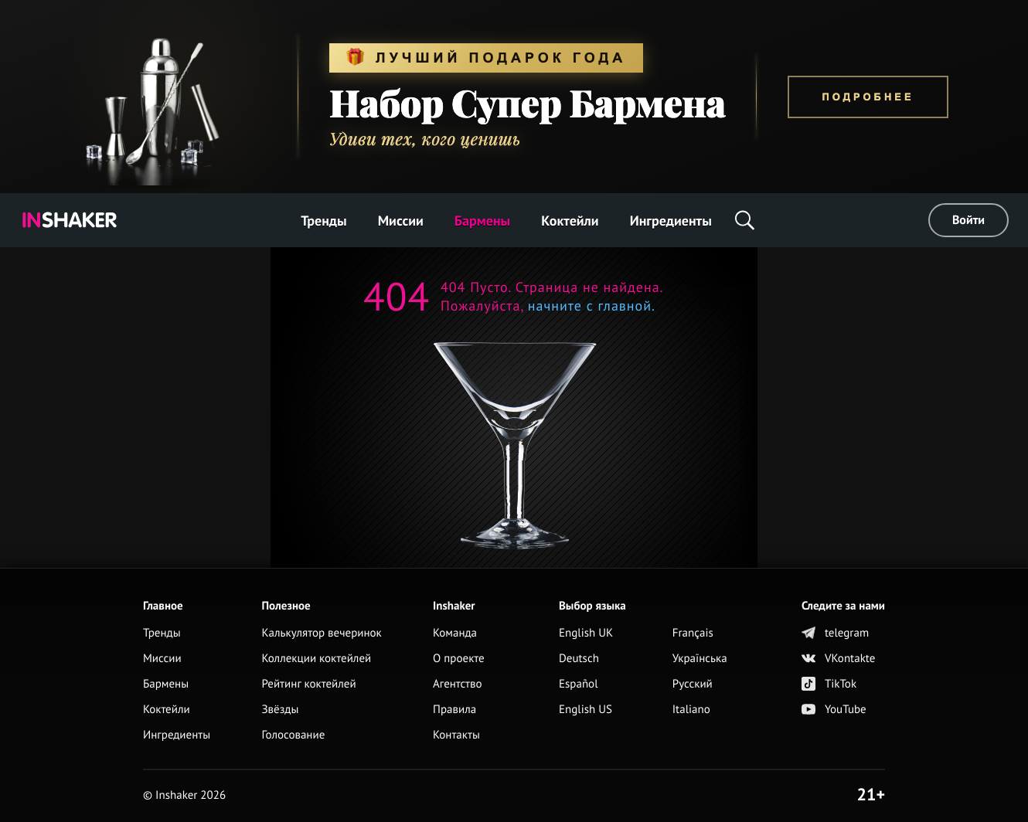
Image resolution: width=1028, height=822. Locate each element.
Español (578, 684)
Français (692, 633)
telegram (835, 633)
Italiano (691, 709)
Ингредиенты (671, 220)
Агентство (457, 684)
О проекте (459, 658)
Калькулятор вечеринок (321, 633)
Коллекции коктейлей (316, 658)
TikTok (829, 684)
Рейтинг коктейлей (308, 684)
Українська (699, 658)
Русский (692, 684)
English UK (586, 633)
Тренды (324, 220)
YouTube (834, 709)
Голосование (293, 735)
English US (585, 709)
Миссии (401, 220)
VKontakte (838, 658)
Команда (455, 633)
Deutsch (579, 658)
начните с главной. (589, 305)
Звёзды (279, 709)
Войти (968, 220)
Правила (454, 709)
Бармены (482, 220)
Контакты (456, 735)
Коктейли (569, 220)
